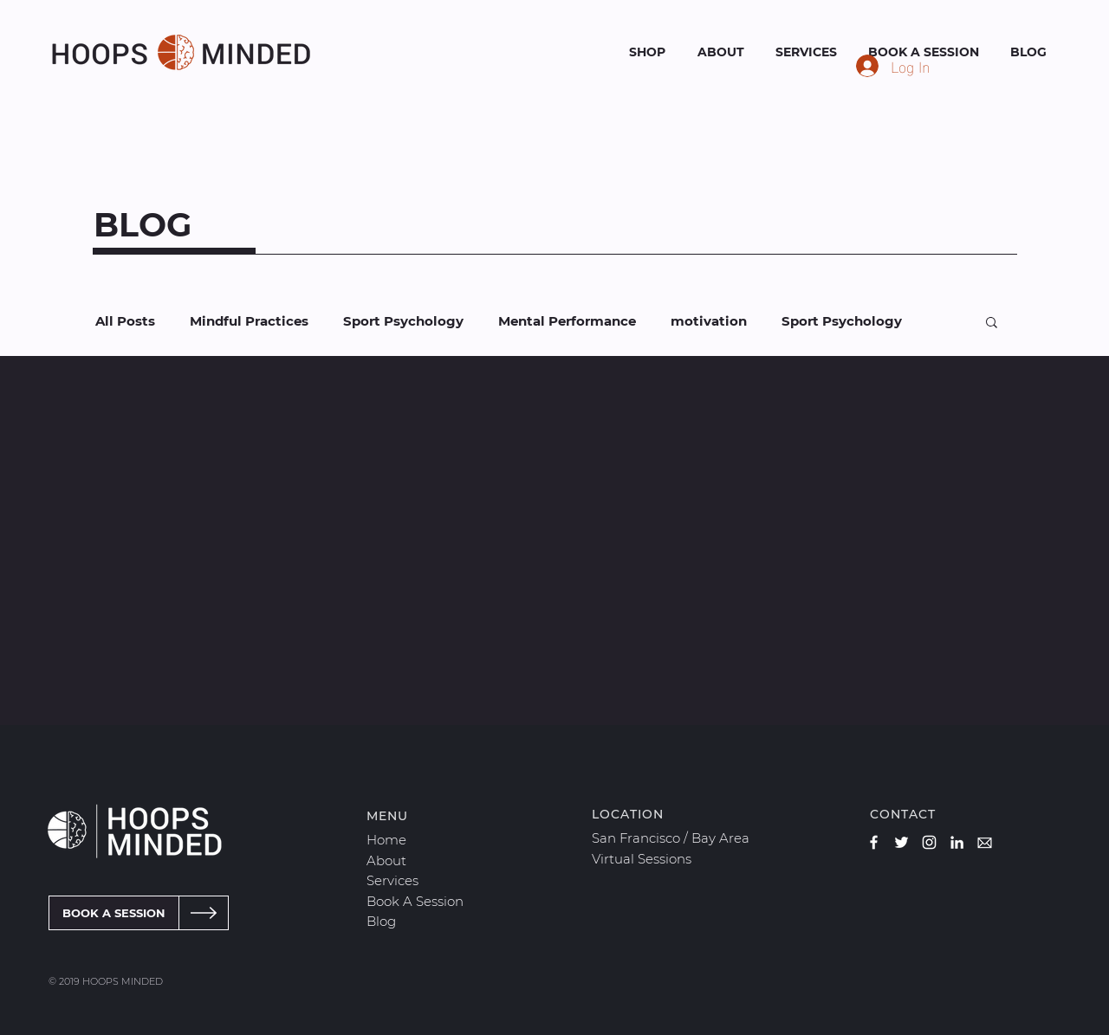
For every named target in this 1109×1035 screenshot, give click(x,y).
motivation (709, 321)
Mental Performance (567, 321)
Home (386, 839)
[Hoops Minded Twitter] (901, 842)
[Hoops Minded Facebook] (874, 842)
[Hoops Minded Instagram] (929, 842)
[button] (991, 323)
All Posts (125, 321)
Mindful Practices (249, 321)
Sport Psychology (403, 321)
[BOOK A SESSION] (114, 913)
